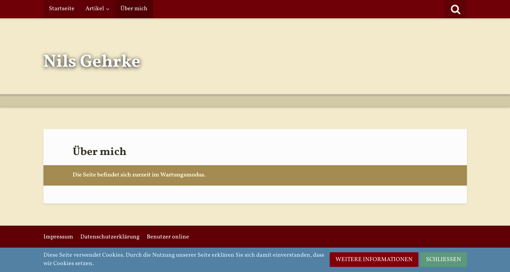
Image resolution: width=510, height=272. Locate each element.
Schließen (443, 260)
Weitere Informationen (374, 260)
